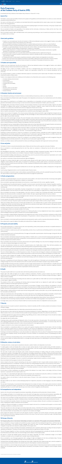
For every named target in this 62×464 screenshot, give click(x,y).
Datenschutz (28, 462)
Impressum (35, 462)
